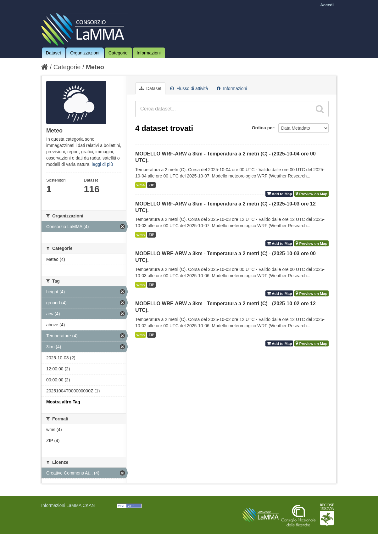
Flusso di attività (189, 88)
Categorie (118, 52)
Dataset (53, 52)
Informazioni (149, 52)
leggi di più (102, 164)
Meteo (95, 67)
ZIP (151, 185)
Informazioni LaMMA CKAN (68, 505)
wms (140, 185)
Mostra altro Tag (63, 401)
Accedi (327, 5)
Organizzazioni (84, 52)
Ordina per (263, 127)
